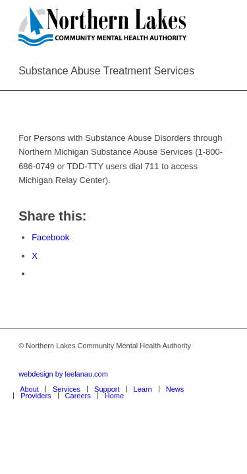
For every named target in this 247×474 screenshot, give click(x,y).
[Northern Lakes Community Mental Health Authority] (102, 26)
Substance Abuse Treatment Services (106, 70)
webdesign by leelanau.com (63, 374)
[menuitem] (29, 389)
